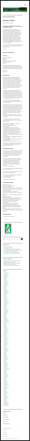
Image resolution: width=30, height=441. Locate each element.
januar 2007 (5, 381)
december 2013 (6, 349)
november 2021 (6, 311)
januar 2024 (5, 290)
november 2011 (6, 359)
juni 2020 (5, 324)
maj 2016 (5, 335)
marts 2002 (5, 392)
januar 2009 (6, 367)
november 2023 (6, 291)
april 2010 (5, 361)
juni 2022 (5, 305)
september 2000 (6, 397)
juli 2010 (5, 360)
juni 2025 (5, 278)
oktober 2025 (6, 275)
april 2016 (5, 336)
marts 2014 (5, 347)
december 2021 (6, 310)
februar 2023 (6, 299)
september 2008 (6, 369)
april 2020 (5, 326)
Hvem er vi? (5, 430)
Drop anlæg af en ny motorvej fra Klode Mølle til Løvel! (12, 253)
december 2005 (6, 384)
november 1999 (6, 402)
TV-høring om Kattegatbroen (15, 263)
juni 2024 (5, 287)
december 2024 (6, 281)
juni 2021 (5, 315)
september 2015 (6, 340)
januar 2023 (5, 300)
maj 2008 (5, 371)
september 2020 (6, 322)
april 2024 (5, 288)
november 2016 (6, 334)
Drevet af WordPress (14, 438)
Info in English (5, 436)
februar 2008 (6, 374)
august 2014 (5, 345)
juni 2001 (5, 394)
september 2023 (6, 292)
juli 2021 (5, 314)
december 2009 (6, 363)
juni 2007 (5, 379)
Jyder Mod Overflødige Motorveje (7, 438)
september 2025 (6, 276)
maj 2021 (5, 316)
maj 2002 (5, 391)
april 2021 (5, 317)
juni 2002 (5, 390)
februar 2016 (6, 338)
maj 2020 (5, 325)
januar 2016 (5, 339)
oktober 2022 (6, 302)
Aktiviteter (4, 432)
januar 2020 (5, 328)
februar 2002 (6, 393)
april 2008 (5, 372)
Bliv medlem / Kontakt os (7, 428)
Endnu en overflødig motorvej (8, 246)
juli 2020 (5, 323)
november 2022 (6, 301)
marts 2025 (5, 280)
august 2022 (5, 304)
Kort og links (5, 434)
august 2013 (5, 351)
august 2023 (5, 293)
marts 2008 (5, 373)
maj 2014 (5, 346)
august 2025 (5, 277)
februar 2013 (6, 356)
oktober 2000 (6, 396)
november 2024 (6, 282)
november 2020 (6, 321)
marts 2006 (5, 382)
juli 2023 (5, 294)
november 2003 (6, 386)
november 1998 (6, 405)
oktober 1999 (6, 403)
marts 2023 (5, 298)
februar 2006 (6, 383)
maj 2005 (5, 385)
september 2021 (6, 312)
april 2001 (5, 395)
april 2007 (5, 380)
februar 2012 (6, 358)
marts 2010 (5, 362)
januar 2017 (5, 333)
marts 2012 (5, 357)
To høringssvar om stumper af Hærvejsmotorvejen (12, 252)
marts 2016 (5, 337)
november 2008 (6, 368)
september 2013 (6, 350)
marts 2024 (5, 289)
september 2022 (6, 303)
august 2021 (5, 313)
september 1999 (6, 404)
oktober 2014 (6, 344)
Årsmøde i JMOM (8, 20)
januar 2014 (5, 348)
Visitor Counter (6, 411)
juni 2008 (5, 370)
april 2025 (5, 279)
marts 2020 (5, 327)
